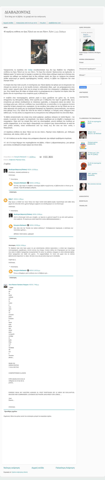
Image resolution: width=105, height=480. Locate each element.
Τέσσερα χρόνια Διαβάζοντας (92, 143)
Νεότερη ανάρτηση (12, 468)
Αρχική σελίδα (8, 23)
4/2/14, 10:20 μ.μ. (35, 225)
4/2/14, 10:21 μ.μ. (35, 270)
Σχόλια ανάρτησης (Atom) (20, 472)
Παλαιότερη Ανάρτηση (65, 468)
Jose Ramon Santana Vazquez (19, 284)
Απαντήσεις (14, 179)
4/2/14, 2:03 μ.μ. (37, 214)
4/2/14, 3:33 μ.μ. (21, 245)
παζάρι (30, 70)
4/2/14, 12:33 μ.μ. (32, 169)
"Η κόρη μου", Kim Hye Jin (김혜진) (93, 153)
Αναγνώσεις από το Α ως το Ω (26, 23)
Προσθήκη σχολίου (10, 411)
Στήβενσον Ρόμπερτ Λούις (17, 159)
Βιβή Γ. (11, 199)
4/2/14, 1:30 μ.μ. (19, 199)
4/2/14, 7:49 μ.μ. (34, 284)
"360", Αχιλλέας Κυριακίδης (92, 174)
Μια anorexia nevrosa (94, 184)
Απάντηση (12, 175)
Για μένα (43, 23)
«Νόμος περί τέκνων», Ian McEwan (94, 132)
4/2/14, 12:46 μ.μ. (35, 183)
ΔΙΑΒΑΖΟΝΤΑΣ (17, 12)
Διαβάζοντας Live (55, 23)
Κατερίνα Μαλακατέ (20, 183)
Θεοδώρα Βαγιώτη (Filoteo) (18, 169)
